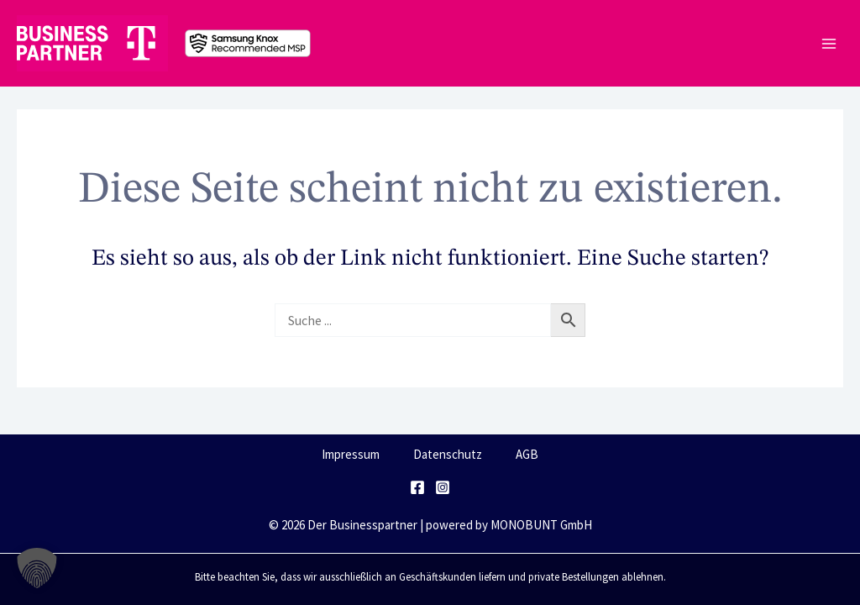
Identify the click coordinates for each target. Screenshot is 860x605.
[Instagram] (442, 487)
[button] (37, 568)
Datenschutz (447, 454)
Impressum (351, 454)
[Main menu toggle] (828, 43)
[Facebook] (417, 487)
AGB (527, 454)
